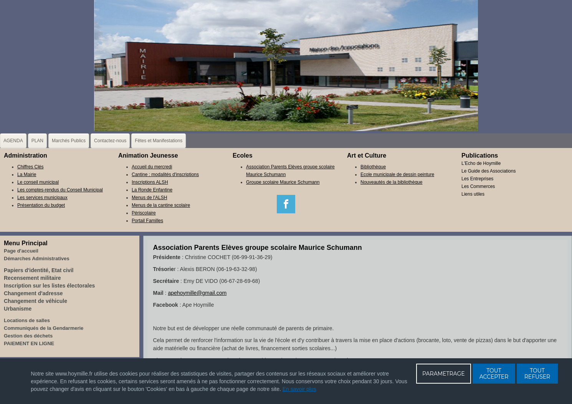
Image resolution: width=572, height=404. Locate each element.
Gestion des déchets (28, 336)
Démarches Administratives (36, 258)
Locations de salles (27, 320)
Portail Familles (147, 220)
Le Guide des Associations (488, 171)
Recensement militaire (32, 278)
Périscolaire (144, 213)
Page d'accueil (21, 251)
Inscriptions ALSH (150, 182)
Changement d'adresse (33, 293)
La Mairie (26, 174)
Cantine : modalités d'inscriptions (165, 174)
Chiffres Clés (30, 167)
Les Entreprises (477, 178)
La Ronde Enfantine (152, 190)
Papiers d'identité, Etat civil (39, 270)
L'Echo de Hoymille (481, 163)
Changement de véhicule (35, 301)
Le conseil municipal (38, 182)
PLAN (37, 140)
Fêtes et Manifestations (158, 140)
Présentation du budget (41, 205)
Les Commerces (478, 186)
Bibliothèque (373, 167)
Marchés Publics (69, 140)
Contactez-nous (110, 140)
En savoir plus (299, 389)
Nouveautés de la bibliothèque (391, 182)
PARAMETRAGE (443, 373)
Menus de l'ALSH (149, 197)
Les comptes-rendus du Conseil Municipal (60, 190)
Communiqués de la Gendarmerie (43, 328)
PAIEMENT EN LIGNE (29, 343)
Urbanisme (17, 309)
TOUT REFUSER (537, 373)
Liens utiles (472, 194)
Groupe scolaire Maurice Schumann (282, 182)
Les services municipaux (42, 197)
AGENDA (13, 140)
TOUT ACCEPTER (494, 373)
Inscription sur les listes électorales (49, 286)
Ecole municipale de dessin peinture (397, 174)
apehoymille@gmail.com (197, 293)
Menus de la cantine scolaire (161, 205)
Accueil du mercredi (152, 167)
